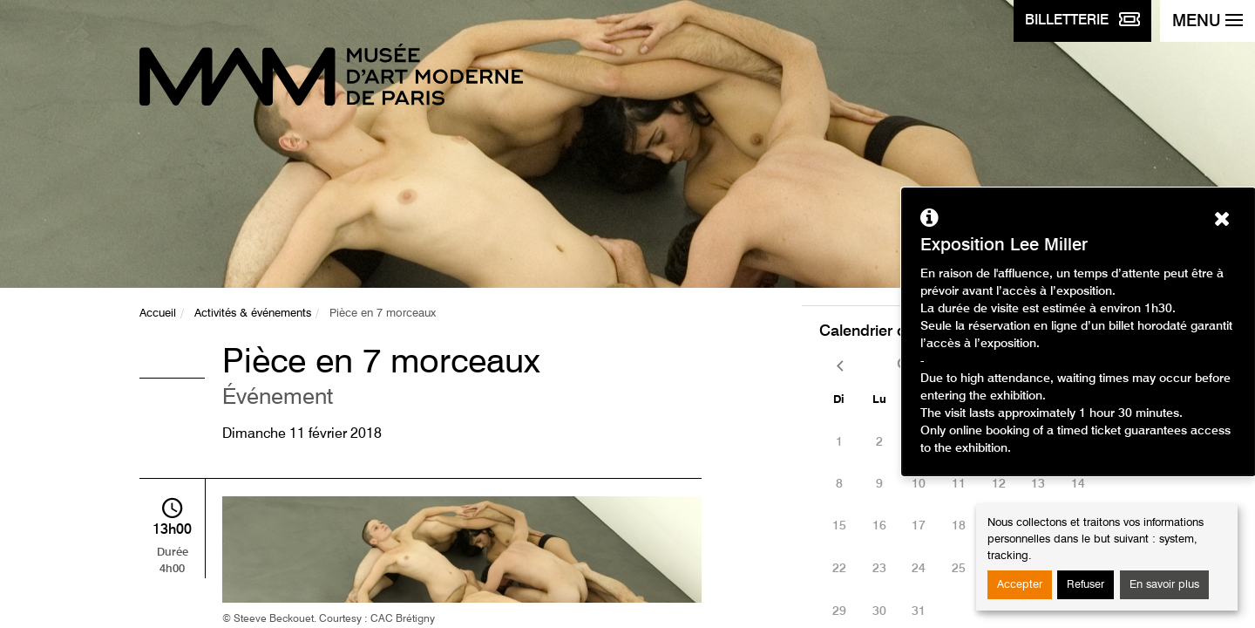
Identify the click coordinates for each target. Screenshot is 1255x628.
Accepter (1019, 584)
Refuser (1085, 584)
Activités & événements (252, 313)
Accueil (157, 313)
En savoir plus (1164, 584)
